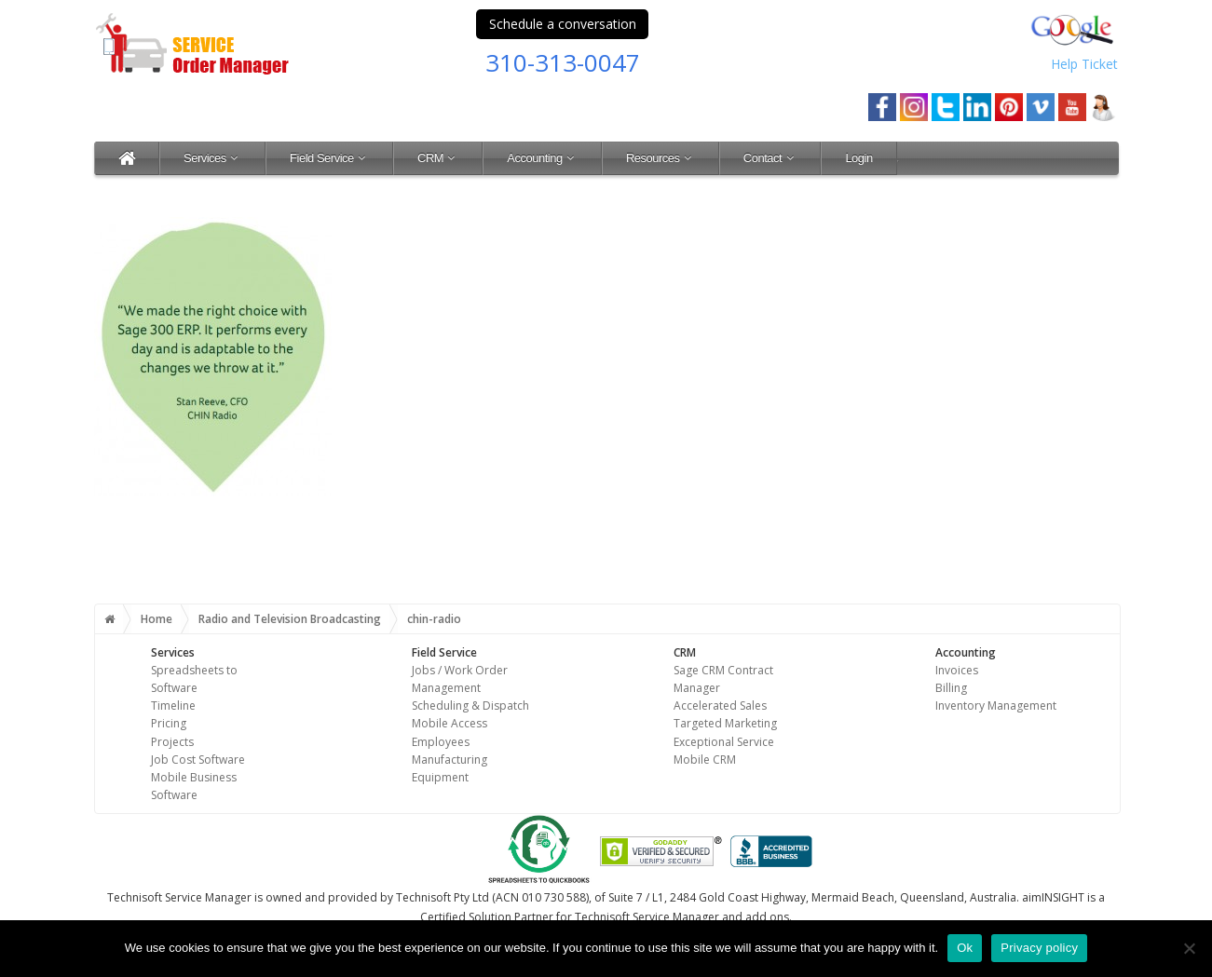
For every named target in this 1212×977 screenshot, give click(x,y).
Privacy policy (1039, 948)
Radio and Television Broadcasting (289, 619)
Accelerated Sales (720, 705)
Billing (951, 688)
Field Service (329, 158)
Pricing (168, 723)
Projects (172, 742)
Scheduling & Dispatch (470, 705)
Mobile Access (449, 723)
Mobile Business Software (194, 786)
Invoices (956, 670)
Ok (965, 948)
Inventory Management (995, 705)
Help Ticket (1084, 64)
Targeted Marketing (725, 723)
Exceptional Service (724, 742)
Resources (660, 158)
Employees (441, 742)
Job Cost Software (198, 759)
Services (212, 158)
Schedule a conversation (562, 24)
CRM (437, 158)
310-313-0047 (562, 62)
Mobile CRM (705, 759)
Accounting (542, 158)
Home (156, 619)
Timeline (173, 705)
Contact (770, 158)
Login (858, 158)
